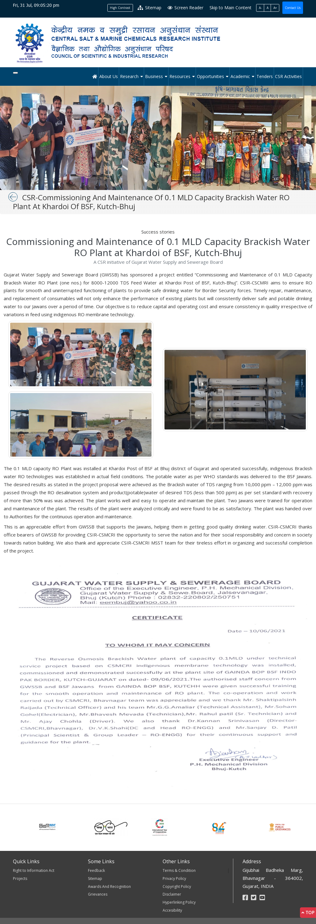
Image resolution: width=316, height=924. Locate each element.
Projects (20, 878)
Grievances (97, 894)
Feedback (96, 870)
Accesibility (172, 910)
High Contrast (120, 8)
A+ (275, 8)
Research (129, 76)
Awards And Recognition (109, 886)
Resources (179, 76)
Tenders (264, 76)
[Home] (94, 76)
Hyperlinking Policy (179, 902)
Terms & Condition (179, 870)
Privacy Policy (174, 878)
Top (307, 912)
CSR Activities (288, 76)
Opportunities (210, 76)
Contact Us (293, 8)
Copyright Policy (177, 886)
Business (154, 76)
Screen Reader (185, 7)
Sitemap (149, 7)
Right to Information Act (33, 870)
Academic (240, 76)
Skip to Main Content (231, 7)
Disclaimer (172, 894)
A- (260, 8)
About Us (108, 76)
